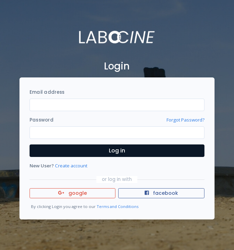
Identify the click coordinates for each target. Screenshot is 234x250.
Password (42, 120)
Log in (117, 151)
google (72, 193)
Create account (71, 165)
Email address (47, 92)
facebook (161, 193)
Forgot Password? (185, 120)
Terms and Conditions (117, 206)
